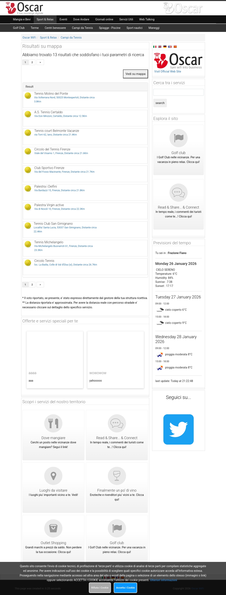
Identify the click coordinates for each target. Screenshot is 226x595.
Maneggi (154, 27)
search (160, 103)
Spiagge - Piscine (110, 27)
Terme (35, 27)
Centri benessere (55, 27)
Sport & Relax (48, 37)
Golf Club (19, 27)
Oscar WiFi (29, 37)
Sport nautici (134, 27)
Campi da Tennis (82, 27)
